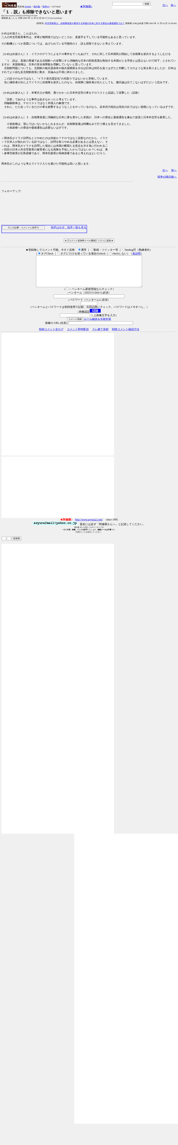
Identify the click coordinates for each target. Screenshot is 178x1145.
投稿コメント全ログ (51, 335)
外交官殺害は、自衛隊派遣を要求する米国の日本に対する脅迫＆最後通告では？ (85, 23)
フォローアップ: (11, 191)
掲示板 (36, 6)
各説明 (136, 253)
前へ (173, 5)
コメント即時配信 (78, 335)
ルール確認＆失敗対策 (97, 325)
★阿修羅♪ (86, 6)
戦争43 (45, 6)
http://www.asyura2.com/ (89, 525)
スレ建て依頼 (100, 335)
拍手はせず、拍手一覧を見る (68, 227)
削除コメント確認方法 (125, 335)
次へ (165, 5)
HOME (28, 6)
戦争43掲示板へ (167, 176)
